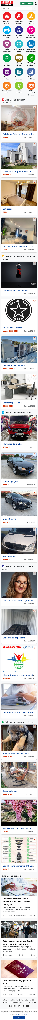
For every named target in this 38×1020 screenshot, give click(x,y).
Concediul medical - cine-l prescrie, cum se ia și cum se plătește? (17, 901)
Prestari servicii (19, 36)
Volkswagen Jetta (11, 481)
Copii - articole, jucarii (19, 50)
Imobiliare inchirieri (19, 22)
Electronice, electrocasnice (31, 50)
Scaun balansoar (10, 791)
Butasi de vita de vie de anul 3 (17, 828)
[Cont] (35, 3)
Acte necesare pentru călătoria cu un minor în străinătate (18, 942)
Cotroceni (7, 209)
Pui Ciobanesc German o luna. (17, 753)
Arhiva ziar (14, 1000)
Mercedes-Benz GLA (12, 444)
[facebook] (10, 1006)
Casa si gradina (7, 64)
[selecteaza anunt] (34, 107)
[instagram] (15, 1006)
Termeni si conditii (27, 1000)
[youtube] (27, 1006)
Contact (27, 1002)
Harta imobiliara (19, 92)
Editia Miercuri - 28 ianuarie (31, 93)
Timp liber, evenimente (31, 64)
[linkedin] (19, 1006)
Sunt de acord (19, 1018)
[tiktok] (23, 1006)
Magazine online (6, 78)
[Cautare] (17, 8)
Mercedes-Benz (10, 556)
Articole (5, 1000)
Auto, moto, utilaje (7, 36)
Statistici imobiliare (31, 78)
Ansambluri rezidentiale (19, 78)
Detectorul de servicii (7, 92)
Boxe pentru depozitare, (14, 637)
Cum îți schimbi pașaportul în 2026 (17, 982)
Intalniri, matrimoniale (31, 36)
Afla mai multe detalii (21, 1014)
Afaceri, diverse (19, 64)
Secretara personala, (12, 402)
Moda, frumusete (7, 50)
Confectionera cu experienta (16, 290)
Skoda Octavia (9, 519)
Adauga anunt (27, 3)
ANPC (34, 1002)
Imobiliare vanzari (7, 22)
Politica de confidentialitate (12, 1002)
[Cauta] (34, 8)
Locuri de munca (31, 22)
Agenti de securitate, (12, 327)
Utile (21, 955)
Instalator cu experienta (14, 365)
